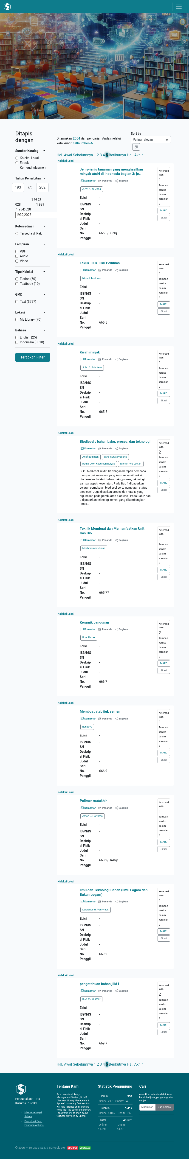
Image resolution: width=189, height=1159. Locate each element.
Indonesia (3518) (32, 342)
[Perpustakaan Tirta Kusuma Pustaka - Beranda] (7, 6)
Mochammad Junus (93, 548)
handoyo (87, 726)
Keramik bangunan (94, 622)
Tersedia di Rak (31, 233)
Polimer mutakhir (93, 801)
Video (24, 261)
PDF (23, 251)
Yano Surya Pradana (115, 456)
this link (68, 1112)
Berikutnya (117, 155)
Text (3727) (28, 301)
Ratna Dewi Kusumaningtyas (98, 463)
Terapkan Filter (32, 357)
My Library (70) (31, 319)
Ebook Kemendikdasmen (33, 165)
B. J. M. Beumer (91, 998)
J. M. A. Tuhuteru (92, 367)
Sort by (136, 133)
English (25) (28, 337)
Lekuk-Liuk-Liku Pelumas (100, 263)
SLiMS (44, 1147)
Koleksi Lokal (29, 158)
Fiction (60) (28, 279)
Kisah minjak (90, 352)
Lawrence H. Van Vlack (95, 909)
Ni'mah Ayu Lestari (130, 463)
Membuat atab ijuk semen (100, 711)
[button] (115, 509)
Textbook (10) (30, 284)
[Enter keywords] (147, 1107)
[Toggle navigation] (178, 6)
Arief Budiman (90, 456)
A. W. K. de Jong (91, 189)
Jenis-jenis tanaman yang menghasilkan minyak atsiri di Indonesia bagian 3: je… (111, 171)
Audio (24, 256)
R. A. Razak (88, 637)
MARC (163, 210)
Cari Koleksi (164, 1107)
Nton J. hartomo (91, 278)
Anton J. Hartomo (92, 816)
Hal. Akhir (135, 155)
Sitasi (164, 217)
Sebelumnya (83, 155)
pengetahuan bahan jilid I (99, 984)
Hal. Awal (64, 155)
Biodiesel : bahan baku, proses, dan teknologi (115, 442)
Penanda (107, 180)
